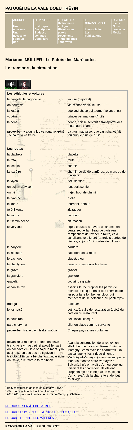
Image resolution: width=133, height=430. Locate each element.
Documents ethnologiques (67, 37)
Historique (41, 26)
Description (42, 29)
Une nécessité (19, 34)
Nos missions (19, 28)
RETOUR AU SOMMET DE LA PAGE (28, 406)
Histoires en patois (66, 31)
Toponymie (65, 41)
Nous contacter (119, 28)
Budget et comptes (41, 34)
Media (117, 32)
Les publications (93, 34)
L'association (94, 29)
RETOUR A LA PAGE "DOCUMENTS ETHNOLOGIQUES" (41, 412)
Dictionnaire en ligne (66, 25)
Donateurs (41, 38)
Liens (116, 23)
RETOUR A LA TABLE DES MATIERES (29, 417)
